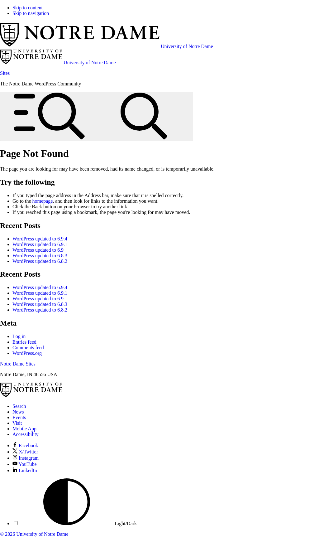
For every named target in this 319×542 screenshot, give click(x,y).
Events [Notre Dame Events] (19, 417)
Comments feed (28, 347)
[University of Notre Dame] (31, 395)
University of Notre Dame (42, 534)
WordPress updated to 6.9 (38, 250)
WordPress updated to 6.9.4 (39, 238)
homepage (42, 201)
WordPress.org (27, 353)
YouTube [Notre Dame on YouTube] (24, 464)
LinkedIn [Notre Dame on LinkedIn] (24, 470)
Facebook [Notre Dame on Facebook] (25, 445)
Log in (19, 336)
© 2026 (7, 534)
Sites (5, 73)
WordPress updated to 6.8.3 (39, 255)
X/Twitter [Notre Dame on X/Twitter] (25, 451)
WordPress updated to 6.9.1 (39, 244)
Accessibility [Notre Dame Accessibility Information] (25, 434)
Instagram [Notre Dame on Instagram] (25, 458)
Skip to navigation (30, 13)
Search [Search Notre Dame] (19, 406)
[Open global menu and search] (96, 116)
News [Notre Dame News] (18, 411)
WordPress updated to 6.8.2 (39, 261)
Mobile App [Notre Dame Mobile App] (24, 428)
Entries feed (24, 342)
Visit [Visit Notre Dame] (17, 423)
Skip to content (27, 7)
